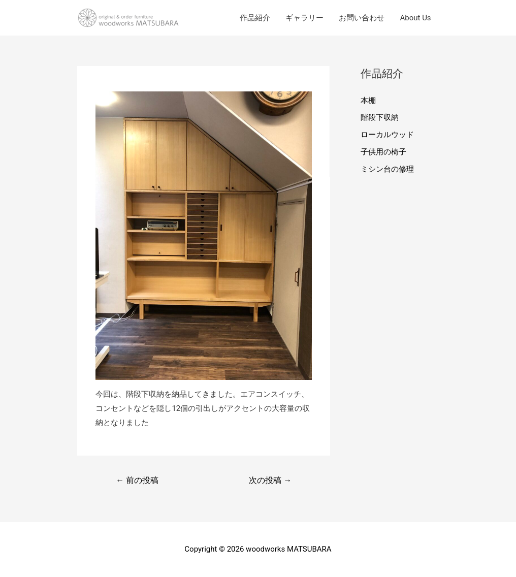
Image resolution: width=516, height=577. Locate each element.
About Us (415, 17)
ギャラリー (304, 17)
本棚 (368, 100)
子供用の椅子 (383, 151)
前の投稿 (137, 480)
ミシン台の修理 (387, 169)
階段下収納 (380, 117)
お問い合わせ (361, 17)
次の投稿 (270, 480)
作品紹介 (255, 17)
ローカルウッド (387, 134)
